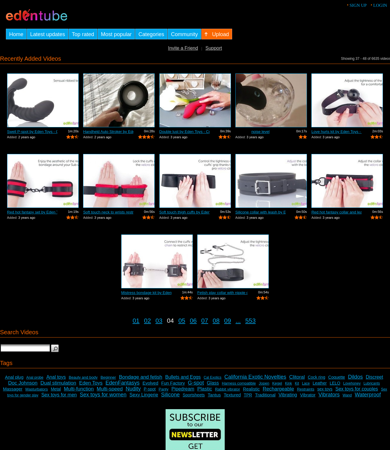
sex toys (324, 389)
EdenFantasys (123, 383)
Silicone (170, 395)
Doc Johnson (23, 383)
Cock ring (316, 377)
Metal (56, 389)
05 (181, 320)
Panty (163, 389)
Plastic (204, 389)
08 (216, 320)
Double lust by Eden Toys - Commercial (184, 131)
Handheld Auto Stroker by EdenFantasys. (108, 131)
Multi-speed (110, 389)
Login (380, 5)
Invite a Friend (183, 48)
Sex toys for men (59, 394)
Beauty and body (83, 377)
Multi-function (79, 389)
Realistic (251, 388)
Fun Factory (173, 382)
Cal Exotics (212, 377)
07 (204, 320)
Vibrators (329, 395)
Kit (297, 383)
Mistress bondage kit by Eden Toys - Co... (146, 292)
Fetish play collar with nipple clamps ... (222, 292)
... (238, 320)
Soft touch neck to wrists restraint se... (108, 212)
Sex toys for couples (356, 388)
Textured (232, 394)
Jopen (264, 383)
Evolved (150, 382)
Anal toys (56, 377)
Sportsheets (194, 395)
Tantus (214, 394)
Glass (213, 382)
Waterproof (368, 395)
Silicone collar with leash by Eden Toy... (260, 212)
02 (147, 320)
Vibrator (307, 394)
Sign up (358, 5)
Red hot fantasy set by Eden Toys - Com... (32, 212)
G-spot (196, 383)
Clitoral (297, 377)
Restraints (305, 389)
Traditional (265, 394)
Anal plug (14, 377)
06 (193, 320)
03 (159, 320)
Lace (306, 383)
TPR (248, 395)
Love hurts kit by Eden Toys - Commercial (336, 131)
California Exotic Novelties (255, 377)
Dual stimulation (58, 383)
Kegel (277, 383)
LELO (335, 383)
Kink (288, 383)
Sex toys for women (103, 395)
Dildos (355, 377)
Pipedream (182, 388)
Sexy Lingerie (144, 394)
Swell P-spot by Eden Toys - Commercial (32, 131)
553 (250, 320)
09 (227, 320)
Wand (347, 395)
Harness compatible (239, 383)
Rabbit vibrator (227, 389)
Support (213, 48)
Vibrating (288, 394)
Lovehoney (352, 383)
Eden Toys (91, 383)
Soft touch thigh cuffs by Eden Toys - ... (184, 212)
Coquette (336, 377)
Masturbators (36, 389)
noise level (260, 131)
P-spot (150, 389)
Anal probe (34, 377)
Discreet (374, 377)
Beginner (108, 377)
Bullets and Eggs (183, 377)
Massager (12, 388)
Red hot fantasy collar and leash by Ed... (336, 212)
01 (135, 320)
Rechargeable (278, 389)
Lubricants (371, 383)
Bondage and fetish (140, 377)
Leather (319, 383)
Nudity (133, 389)
